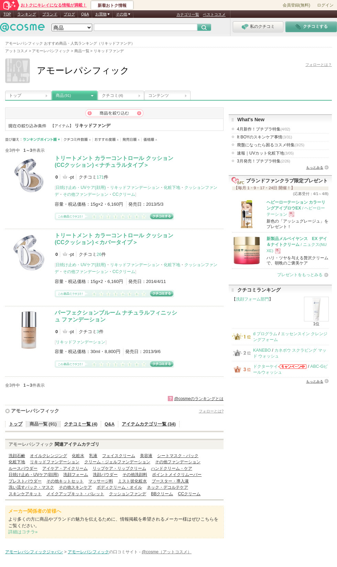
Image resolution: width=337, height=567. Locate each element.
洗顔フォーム (75, 474)
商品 (63, 95)
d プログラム (265, 333)
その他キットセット (65, 481)
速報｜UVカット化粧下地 (265, 153)
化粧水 (78, 455)
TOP (7, 14)
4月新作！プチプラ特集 (263, 129)
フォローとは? (211, 411)
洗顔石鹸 (17, 455)
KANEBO (262, 350)
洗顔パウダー (105, 474)
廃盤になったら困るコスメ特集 (270, 145)
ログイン (325, 5)
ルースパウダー (23, 468)
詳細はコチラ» (22, 531)
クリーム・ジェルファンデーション (117, 462)
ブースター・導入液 (170, 481)
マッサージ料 (100, 481)
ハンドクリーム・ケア (171, 468)
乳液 (93, 455)
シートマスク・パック (177, 455)
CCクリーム (123, 194)
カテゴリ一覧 (187, 14)
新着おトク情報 (112, 5)
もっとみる (314, 167)
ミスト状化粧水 (132, 481)
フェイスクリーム (118, 455)
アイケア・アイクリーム (65, 468)
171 (100, 177)
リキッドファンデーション (135, 187)
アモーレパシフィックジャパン (34, 551)
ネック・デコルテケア (167, 487)
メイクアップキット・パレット (75, 493)
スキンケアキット (25, 493)
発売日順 (131, 139)
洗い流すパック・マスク (31, 487)
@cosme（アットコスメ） (167, 551)
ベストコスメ (214, 14)
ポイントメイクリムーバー (177, 474)
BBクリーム (162, 493)
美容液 (146, 455)
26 (99, 254)
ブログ (69, 14)
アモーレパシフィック (35, 410)
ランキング (26, 14)
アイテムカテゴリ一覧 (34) (149, 424)
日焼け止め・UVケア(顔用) (81, 187)
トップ (15, 95)
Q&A (85, 14)
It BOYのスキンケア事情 (264, 137)
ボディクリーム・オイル (119, 487)
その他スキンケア (75, 487)
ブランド (49, 14)
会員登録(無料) (296, 5)
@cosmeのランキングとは (199, 398)
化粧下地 (172, 187)
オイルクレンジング (48, 455)
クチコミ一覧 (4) (81, 424)
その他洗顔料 (134, 474)
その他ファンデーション (85, 194)
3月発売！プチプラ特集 (263, 161)
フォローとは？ (318, 65)
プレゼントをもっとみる (300, 274)
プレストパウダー (25, 481)
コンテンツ (158, 95)
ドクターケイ (265, 366)
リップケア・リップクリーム (119, 468)
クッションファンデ (127, 493)
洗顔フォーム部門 (252, 299)
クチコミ (112, 95)
